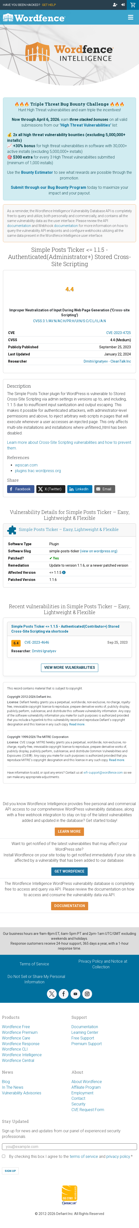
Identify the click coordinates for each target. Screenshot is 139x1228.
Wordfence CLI (15, 1049)
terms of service (84, 1156)
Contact (78, 1098)
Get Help (49, 5)
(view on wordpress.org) (98, 551)
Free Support (82, 1038)
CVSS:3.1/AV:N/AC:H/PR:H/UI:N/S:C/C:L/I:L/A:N (69, 321)
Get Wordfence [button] (69, 871)
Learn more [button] (69, 831)
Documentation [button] (69, 906)
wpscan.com (26, 465)
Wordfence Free (16, 1026)
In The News (12, 1087)
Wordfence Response (21, 1043)
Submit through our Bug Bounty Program (48, 187)
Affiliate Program (86, 1087)
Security (78, 1104)
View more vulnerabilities (69, 668)
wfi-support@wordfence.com (103, 772)
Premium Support (86, 1043)
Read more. (77, 724)
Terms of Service (34, 964)
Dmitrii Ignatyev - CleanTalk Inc (107, 361)
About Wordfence (86, 1081)
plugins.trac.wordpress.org (38, 470)
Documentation (84, 1026)
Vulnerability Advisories (21, 1093)
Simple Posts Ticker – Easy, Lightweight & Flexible (69, 529)
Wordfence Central (18, 1060)
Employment (82, 1093)
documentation (19, 226)
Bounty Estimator (37, 172)
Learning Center (84, 1032)
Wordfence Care (16, 1038)
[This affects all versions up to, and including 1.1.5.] (64, 572)
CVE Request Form (87, 1109)
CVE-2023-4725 (118, 333)
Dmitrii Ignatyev (44, 651)
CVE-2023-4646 (37, 642)
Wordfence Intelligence (22, 1055)
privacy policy (118, 1156)
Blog (6, 1081)
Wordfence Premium (20, 1032)
